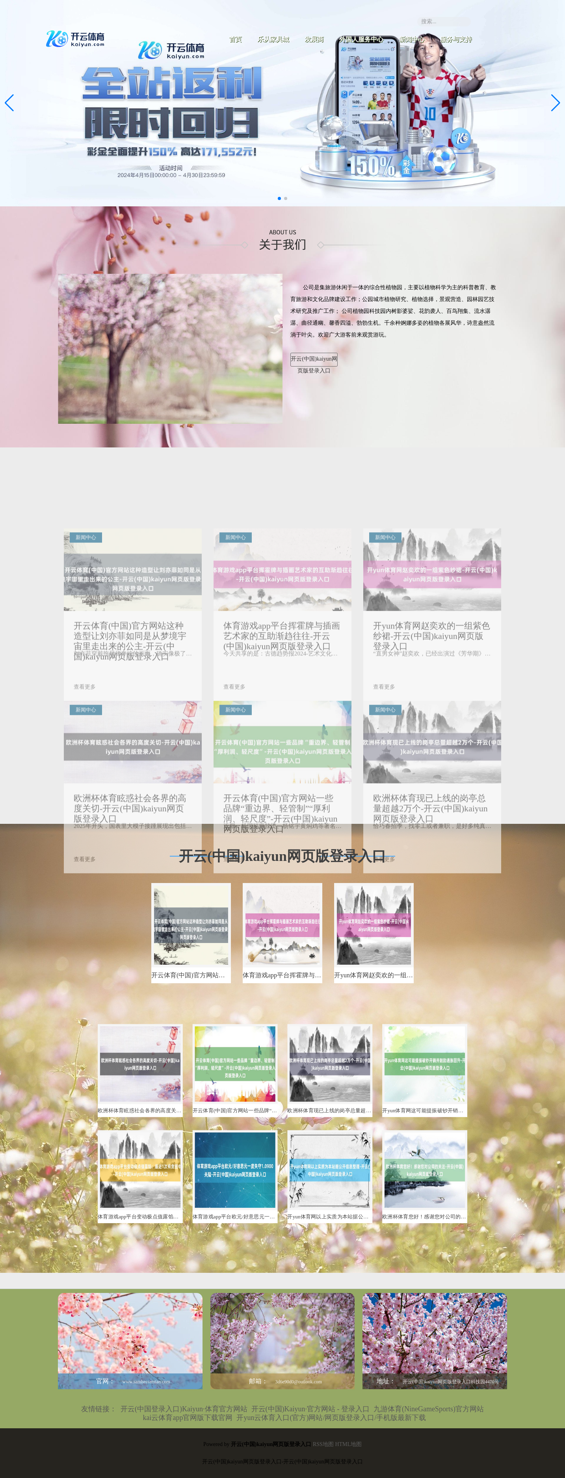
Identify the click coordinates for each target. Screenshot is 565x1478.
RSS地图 (323, 1444)
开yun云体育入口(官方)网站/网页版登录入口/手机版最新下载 (331, 1418)
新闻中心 (411, 39)
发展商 (314, 39)
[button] (555, 103)
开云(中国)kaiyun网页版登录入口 (314, 361)
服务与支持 (456, 39)
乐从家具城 (273, 39)
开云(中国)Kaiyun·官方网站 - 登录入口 (310, 1409)
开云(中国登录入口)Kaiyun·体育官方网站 (184, 1409)
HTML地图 (348, 1444)
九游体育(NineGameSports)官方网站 (429, 1409)
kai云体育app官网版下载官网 (188, 1418)
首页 (235, 39)
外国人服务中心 (361, 39)
